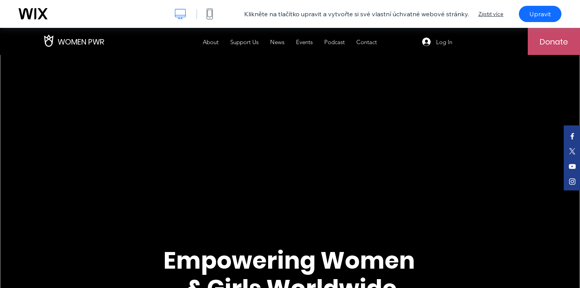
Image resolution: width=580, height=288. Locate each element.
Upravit (540, 14)
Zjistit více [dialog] (490, 13)
